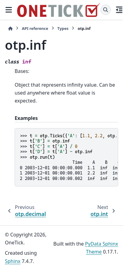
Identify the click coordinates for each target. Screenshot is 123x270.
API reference (35, 28)
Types (63, 28)
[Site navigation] (8, 10)
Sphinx (12, 261)
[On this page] (119, 10)
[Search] (105, 10)
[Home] (10, 28)
